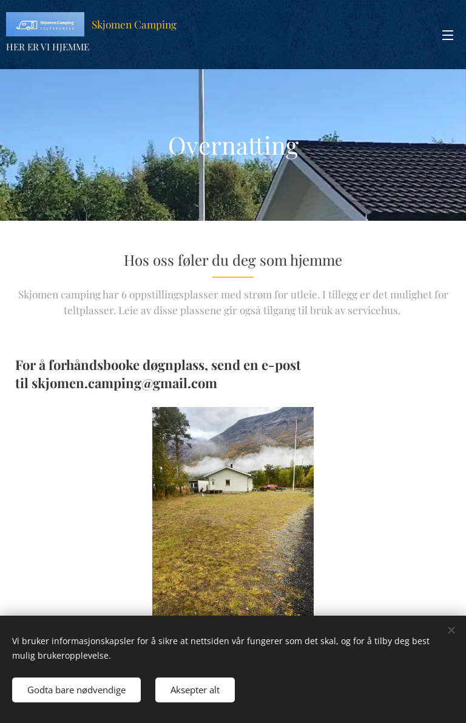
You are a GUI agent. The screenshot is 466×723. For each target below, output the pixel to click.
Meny (447, 35)
